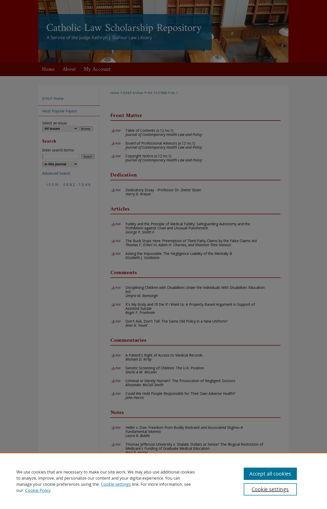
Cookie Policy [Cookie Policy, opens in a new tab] (38, 490)
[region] (163, 481)
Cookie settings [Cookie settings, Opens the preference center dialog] (270, 489)
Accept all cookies (270, 473)
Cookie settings (116, 484)
